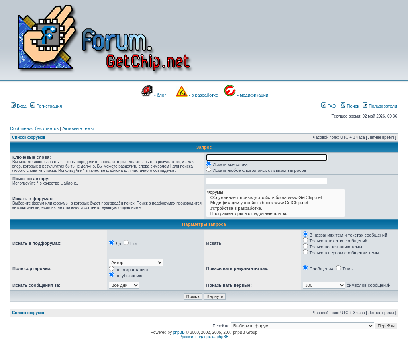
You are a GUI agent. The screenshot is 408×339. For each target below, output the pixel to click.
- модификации (252, 95)
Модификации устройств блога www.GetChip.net (275, 202)
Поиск (350, 106)
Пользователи (380, 106)
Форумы (275, 192)
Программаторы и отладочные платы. (275, 213)
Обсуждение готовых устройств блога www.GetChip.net (275, 197)
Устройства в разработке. (275, 208)
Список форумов (29, 137)
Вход (19, 106)
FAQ (328, 106)
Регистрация (46, 106)
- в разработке (203, 95)
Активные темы (78, 128)
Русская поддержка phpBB (203, 337)
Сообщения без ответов (34, 128)
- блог (160, 95)
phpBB (179, 332)
